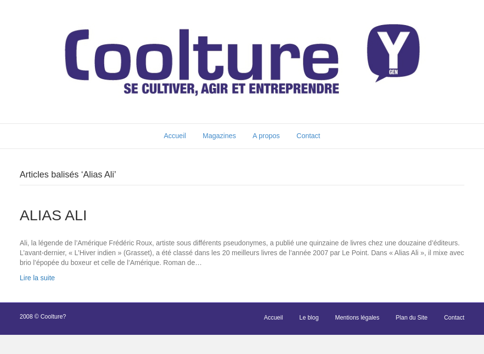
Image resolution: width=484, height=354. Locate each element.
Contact (308, 136)
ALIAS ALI (53, 215)
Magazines (219, 136)
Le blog (308, 317)
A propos (266, 136)
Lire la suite (37, 278)
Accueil (175, 136)
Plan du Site (412, 317)
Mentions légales (357, 317)
